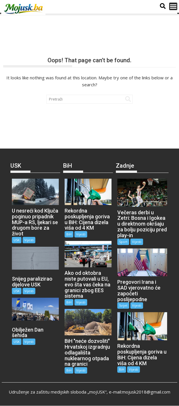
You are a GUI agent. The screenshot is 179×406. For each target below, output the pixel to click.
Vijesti (29, 240)
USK (17, 240)
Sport (123, 241)
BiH (69, 234)
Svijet (123, 305)
